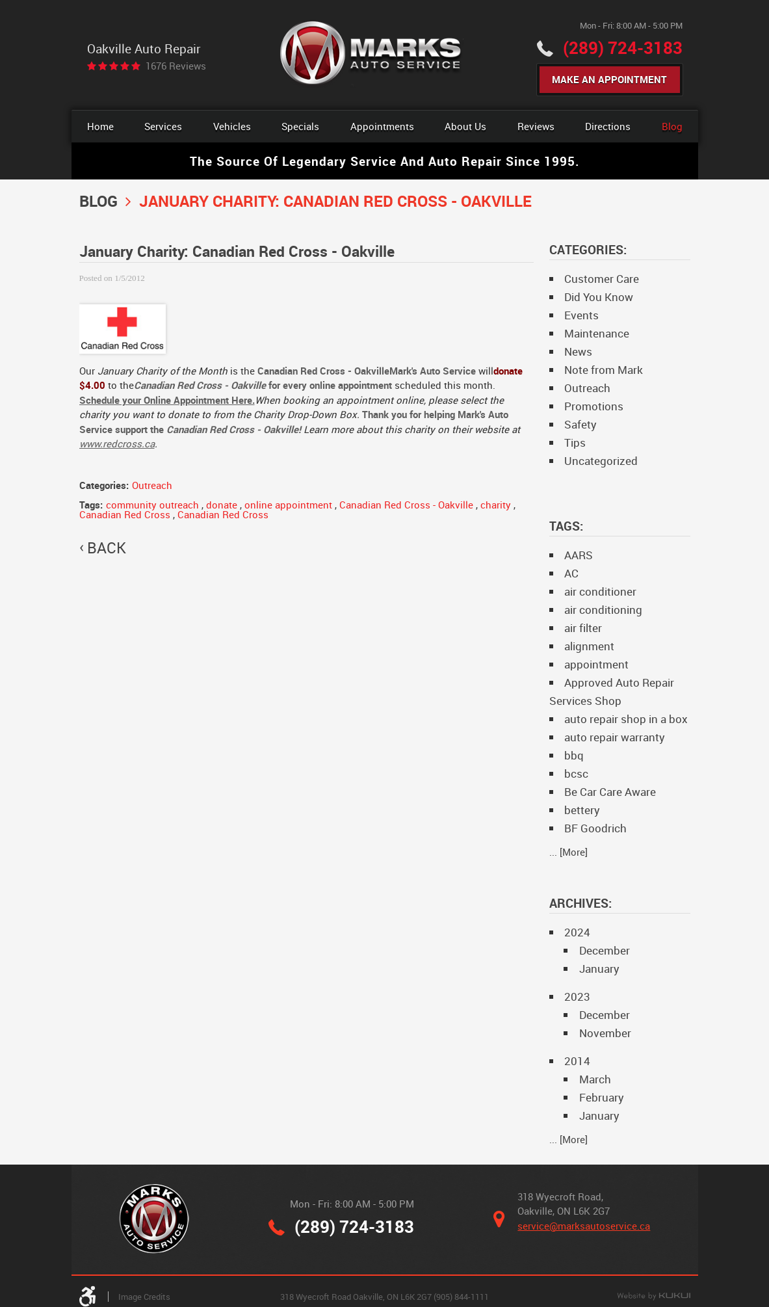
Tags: (566, 526)
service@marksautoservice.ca (583, 1225)
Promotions (593, 406)
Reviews (535, 126)
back (106, 548)
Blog (672, 126)
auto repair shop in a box (626, 718)
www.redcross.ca (117, 443)
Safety (580, 424)
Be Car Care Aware (610, 791)
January (599, 968)
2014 (577, 1060)
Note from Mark (603, 369)
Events (581, 315)
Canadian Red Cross (124, 514)
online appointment (288, 504)
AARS (578, 555)
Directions (608, 126)
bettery (582, 809)
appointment (596, 664)
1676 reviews (176, 66)
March (595, 1079)
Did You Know (598, 296)
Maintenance (596, 333)
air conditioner (600, 591)
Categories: (588, 249)
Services (163, 126)
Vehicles (232, 126)
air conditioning (603, 609)
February (601, 1097)
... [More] (568, 851)
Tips (575, 442)
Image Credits (144, 1296)
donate (221, 504)
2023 (577, 996)
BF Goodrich (595, 828)
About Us (465, 126)
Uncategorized (601, 460)
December (604, 950)
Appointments (382, 126)
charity (495, 504)
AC (571, 573)
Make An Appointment (609, 79)
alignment (589, 646)
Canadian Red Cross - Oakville (406, 504)
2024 (577, 932)
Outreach (152, 485)
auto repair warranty (614, 737)
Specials (300, 126)
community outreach (152, 504)
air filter (583, 627)
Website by (653, 1296)
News (578, 351)
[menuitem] (100, 126)
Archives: (580, 903)
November (605, 1032)
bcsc (576, 773)
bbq (574, 755)
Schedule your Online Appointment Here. (167, 399)
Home (100, 126)
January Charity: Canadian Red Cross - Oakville (335, 200)
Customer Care (601, 278)
